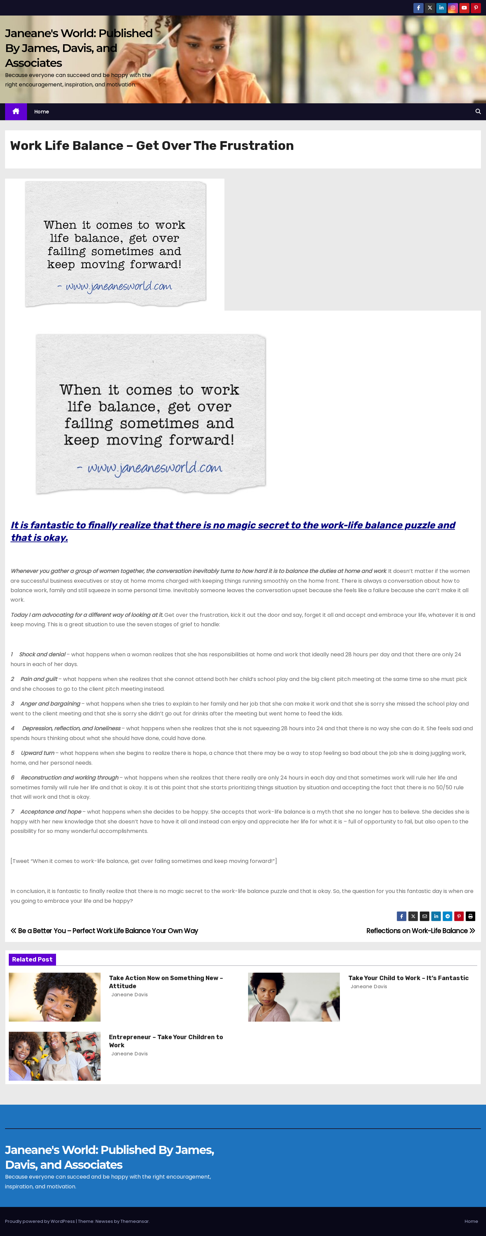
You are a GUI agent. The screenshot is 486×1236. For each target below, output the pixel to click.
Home (41, 111)
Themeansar (134, 1221)
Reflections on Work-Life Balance (421, 931)
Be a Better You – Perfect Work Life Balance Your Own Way (104, 931)
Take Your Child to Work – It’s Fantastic (408, 978)
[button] (478, 111)
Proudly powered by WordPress (40, 1221)
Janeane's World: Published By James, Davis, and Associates (79, 48)
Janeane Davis (129, 994)
